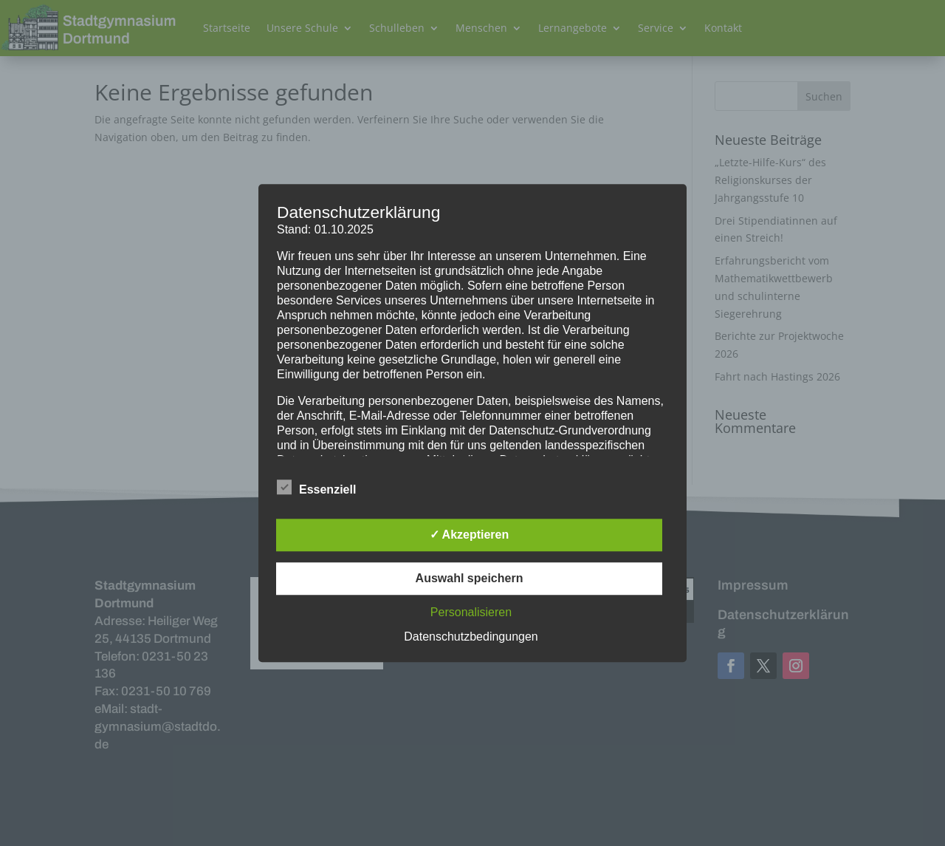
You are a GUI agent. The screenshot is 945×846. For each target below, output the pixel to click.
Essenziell (316, 488)
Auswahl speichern (469, 578)
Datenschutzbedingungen (470, 636)
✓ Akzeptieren (469, 534)
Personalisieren (471, 612)
